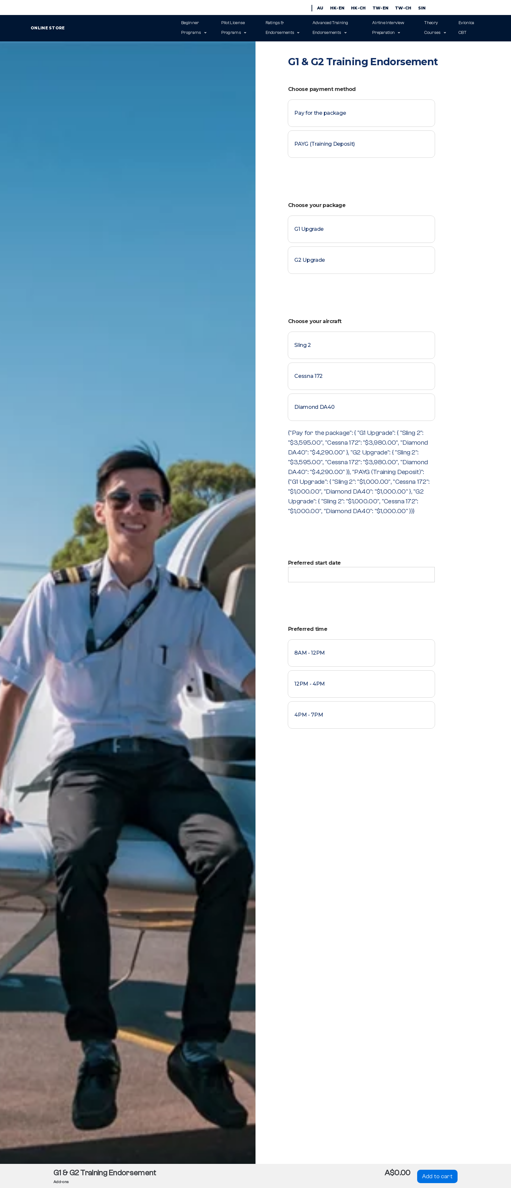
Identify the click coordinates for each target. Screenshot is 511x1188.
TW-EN (380, 8)
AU (320, 8)
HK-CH (358, 8)
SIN (422, 8)
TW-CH (403, 8)
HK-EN (337, 8)
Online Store (104, 27)
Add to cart (437, 1176)
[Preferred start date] (361, 574)
